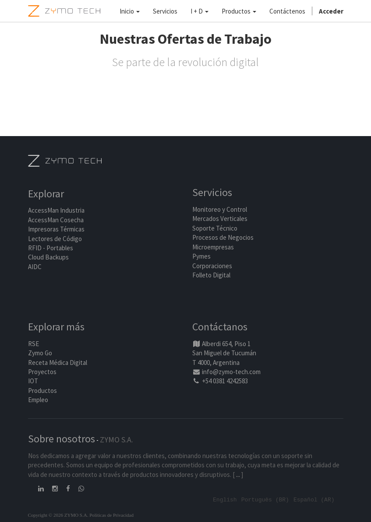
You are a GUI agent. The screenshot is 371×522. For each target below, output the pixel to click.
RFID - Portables (50, 248)
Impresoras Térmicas (56, 229)
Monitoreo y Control (219, 209)
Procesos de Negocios (223, 237)
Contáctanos (219, 326)
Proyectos (42, 372)
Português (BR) (265, 499)
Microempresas (213, 247)
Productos (42, 390)
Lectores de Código (55, 239)
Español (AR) (314, 499)
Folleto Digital (212, 275)
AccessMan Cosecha (56, 220)
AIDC (35, 267)
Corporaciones (212, 266)
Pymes (201, 256)
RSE (33, 344)
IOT (33, 381)
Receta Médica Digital (57, 362)
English (225, 499)
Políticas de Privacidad (111, 515)
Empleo (38, 400)
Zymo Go (40, 353)
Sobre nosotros (61, 438)
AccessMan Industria (56, 210)
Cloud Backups (48, 257)
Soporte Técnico (214, 228)
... (238, 474)
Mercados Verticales (219, 218)
